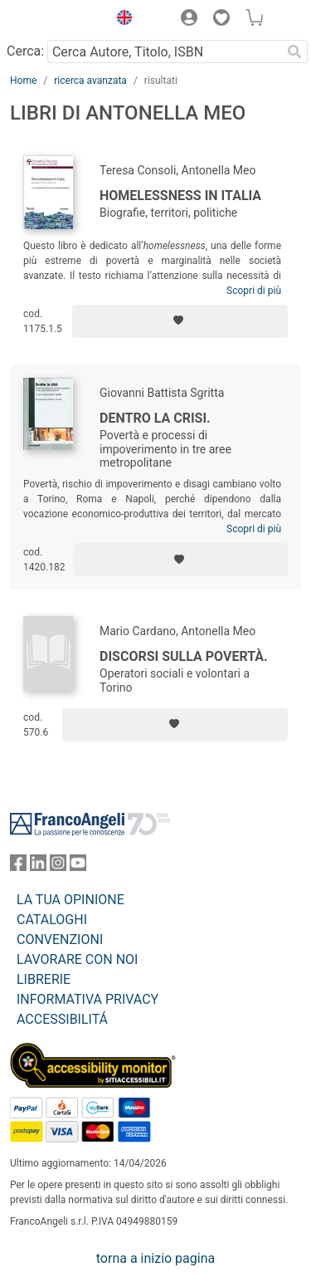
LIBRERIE (43, 979)
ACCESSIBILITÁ (62, 1019)
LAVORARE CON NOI (77, 959)
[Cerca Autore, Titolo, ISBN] (164, 51)
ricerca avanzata (90, 80)
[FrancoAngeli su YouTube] (78, 866)
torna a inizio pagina (155, 1258)
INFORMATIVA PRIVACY (87, 999)
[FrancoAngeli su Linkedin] (38, 866)
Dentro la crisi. (155, 418)
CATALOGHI (52, 919)
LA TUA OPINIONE (70, 900)
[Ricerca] (294, 51)
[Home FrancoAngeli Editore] (54, 20)
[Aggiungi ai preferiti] (180, 321)
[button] (120, 20)
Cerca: (25, 51)
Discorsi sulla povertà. (184, 656)
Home (23, 80)
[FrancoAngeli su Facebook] (18, 866)
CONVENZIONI (60, 939)
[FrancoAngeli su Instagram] (58, 866)
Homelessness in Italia (180, 195)
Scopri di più (253, 290)
